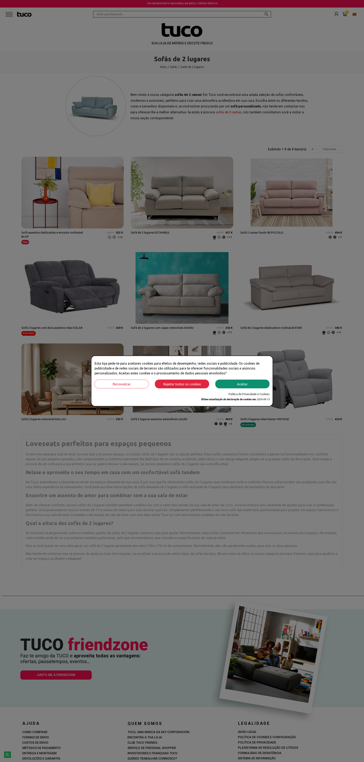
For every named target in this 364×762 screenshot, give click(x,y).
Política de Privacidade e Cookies (249, 394)
